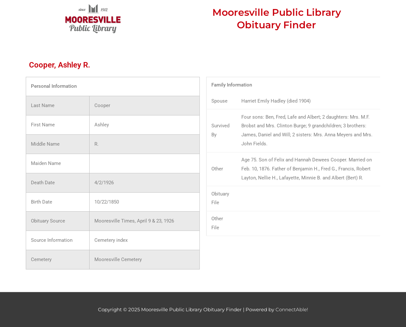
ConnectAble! (292, 309)
